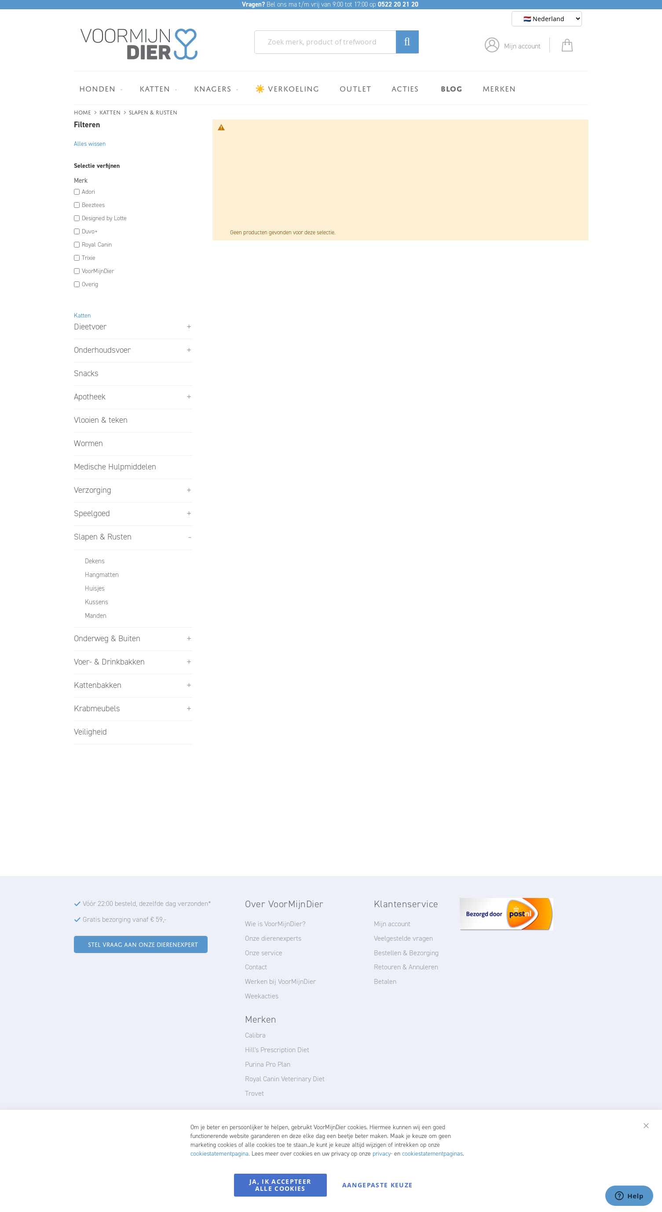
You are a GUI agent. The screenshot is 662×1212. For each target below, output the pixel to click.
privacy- (382, 1153)
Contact (256, 967)
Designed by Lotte (104, 218)
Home (82, 111)
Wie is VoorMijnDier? (275, 923)
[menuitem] (99, 88)
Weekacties (261, 996)
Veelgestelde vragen (403, 938)
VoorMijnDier (98, 271)
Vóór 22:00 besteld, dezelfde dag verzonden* (147, 903)
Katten (110, 111)
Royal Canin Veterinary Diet (285, 1078)
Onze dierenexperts (273, 938)
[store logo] (139, 44)
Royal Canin (97, 244)
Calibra (255, 1035)
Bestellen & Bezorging (406, 952)
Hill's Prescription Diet (277, 1049)
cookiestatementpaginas (432, 1153)
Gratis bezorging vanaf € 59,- (124, 919)
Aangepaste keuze (377, 1185)
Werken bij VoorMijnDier (280, 981)
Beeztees (93, 205)
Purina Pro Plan (267, 1064)
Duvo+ (90, 231)
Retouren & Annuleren (406, 967)
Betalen (385, 981)
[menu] (331, 87)
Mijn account (522, 46)
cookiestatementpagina (219, 1153)
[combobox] (336, 42)
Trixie (88, 258)
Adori (88, 192)
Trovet (254, 1093)
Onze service (263, 952)
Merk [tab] (81, 180)
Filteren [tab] (87, 124)
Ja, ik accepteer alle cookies (280, 1185)
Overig (90, 284)
